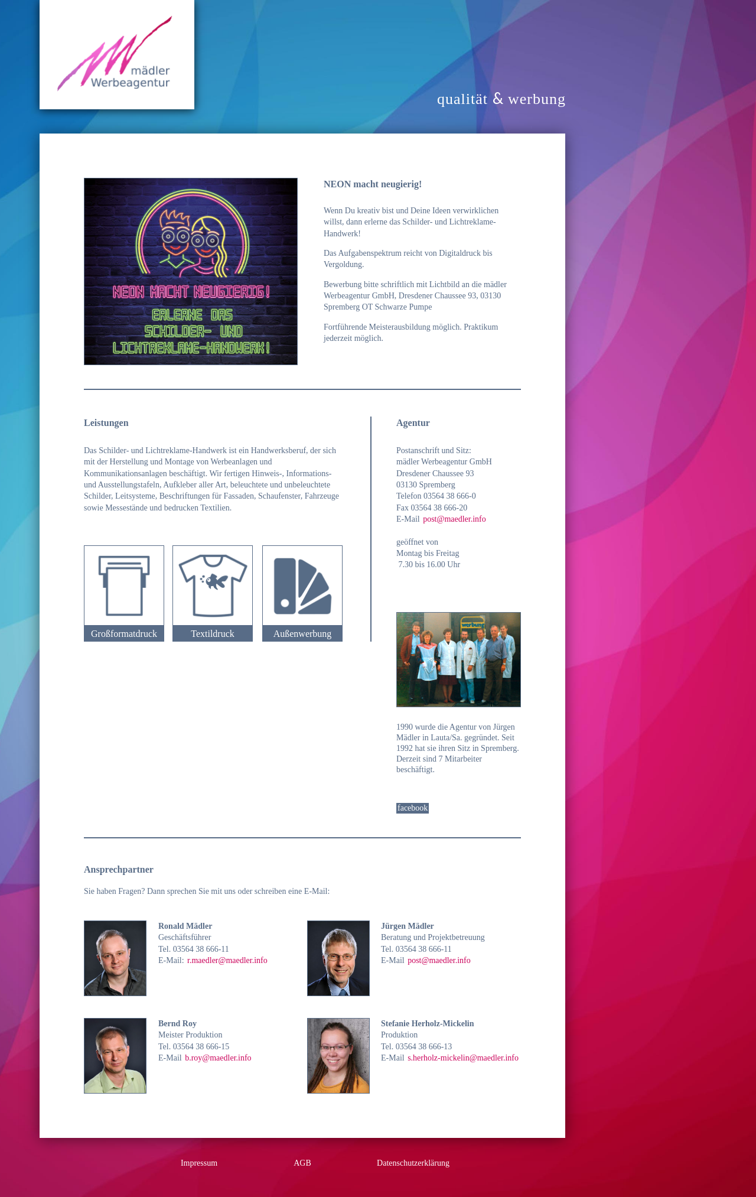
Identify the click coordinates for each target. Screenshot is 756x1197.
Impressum (199, 1163)
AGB (302, 1163)
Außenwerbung (302, 634)
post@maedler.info (454, 519)
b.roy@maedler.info (218, 1057)
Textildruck (212, 634)
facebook (412, 808)
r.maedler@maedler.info (227, 960)
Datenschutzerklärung (413, 1163)
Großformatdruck (124, 634)
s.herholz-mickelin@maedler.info (463, 1057)
